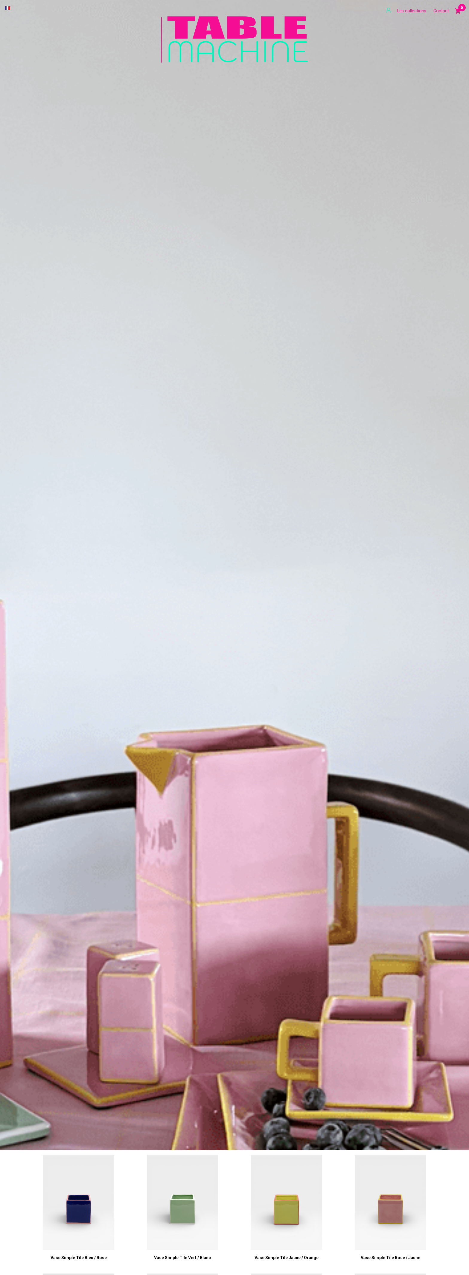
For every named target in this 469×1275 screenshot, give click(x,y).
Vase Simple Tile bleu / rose (79, 1257)
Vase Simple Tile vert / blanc (182, 1257)
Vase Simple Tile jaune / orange (287, 1257)
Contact (441, 10)
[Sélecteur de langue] (7, 7)
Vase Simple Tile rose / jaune (390, 1257)
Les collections (411, 10)
